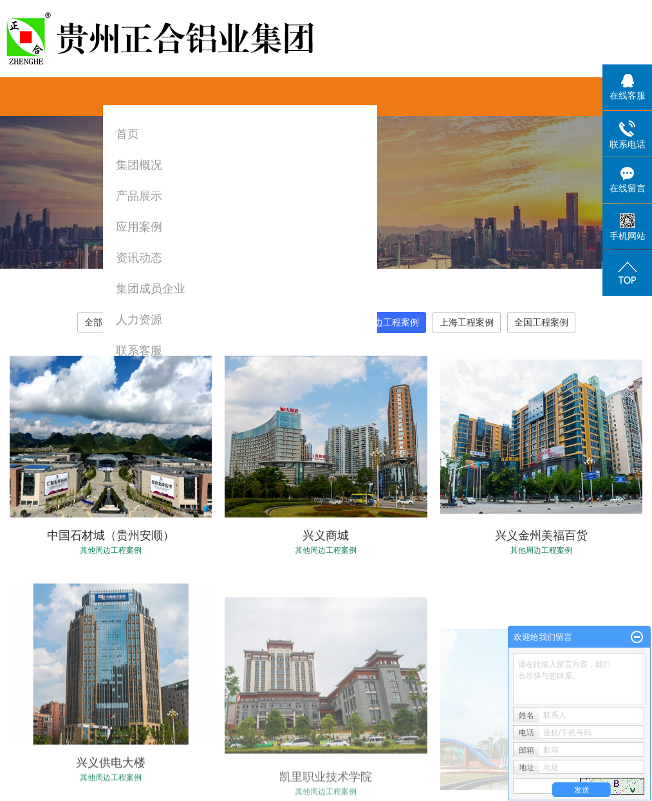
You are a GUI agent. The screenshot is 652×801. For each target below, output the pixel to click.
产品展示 (139, 195)
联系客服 (139, 350)
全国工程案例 (541, 322)
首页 (127, 134)
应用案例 (139, 226)
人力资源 (139, 319)
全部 (93, 322)
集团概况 (139, 165)
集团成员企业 (150, 288)
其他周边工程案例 (383, 322)
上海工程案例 (467, 322)
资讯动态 (139, 257)
